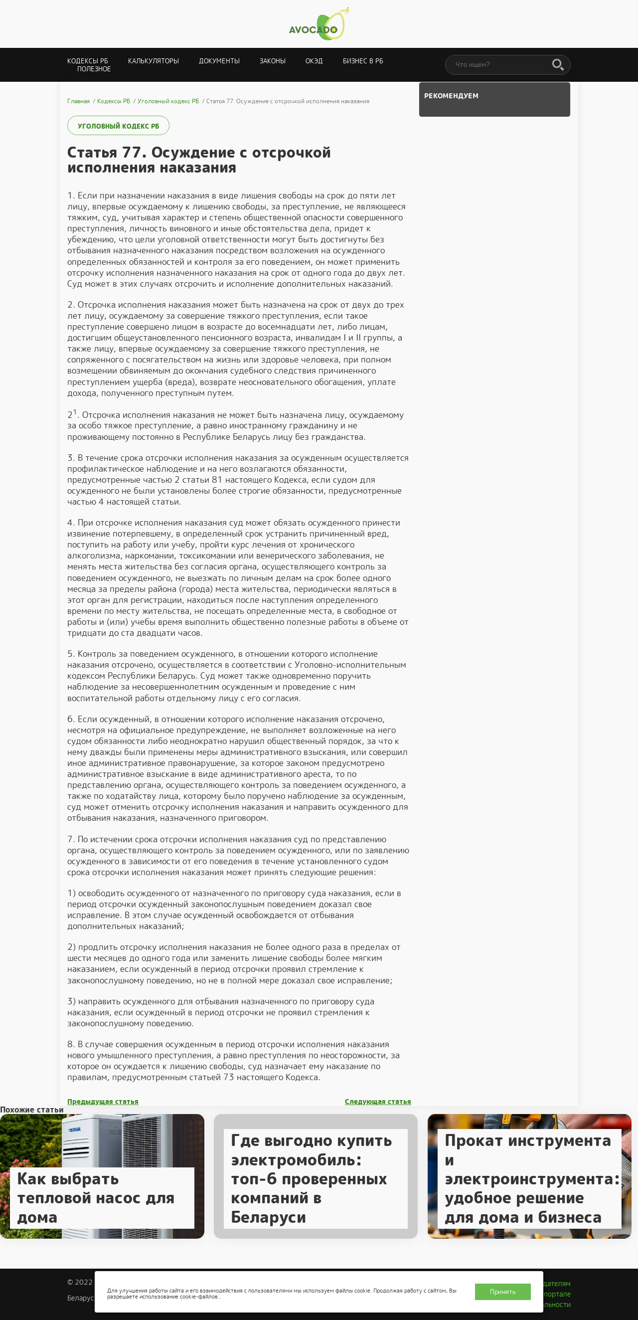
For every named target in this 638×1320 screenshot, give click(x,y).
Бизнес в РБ (363, 61)
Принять (503, 1292)
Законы (273, 61)
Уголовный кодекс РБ (118, 126)
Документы (219, 61)
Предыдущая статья (103, 1102)
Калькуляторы (153, 61)
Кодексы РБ (87, 61)
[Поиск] (558, 65)
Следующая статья (378, 1102)
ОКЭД (314, 61)
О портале (554, 1294)
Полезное (94, 69)
